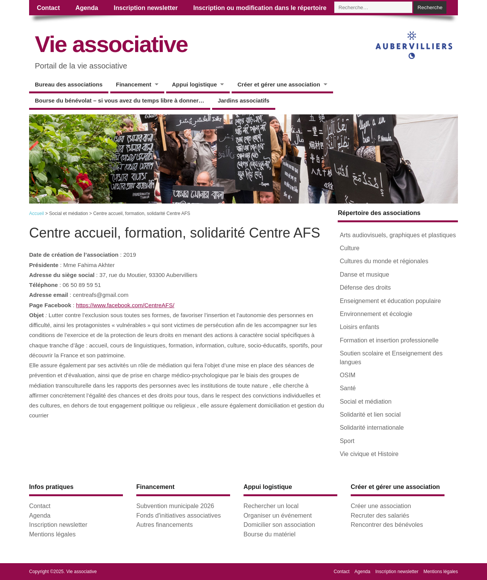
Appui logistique (194, 84)
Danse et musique (364, 274)
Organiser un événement (278, 515)
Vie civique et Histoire (369, 454)
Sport (347, 441)
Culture (350, 248)
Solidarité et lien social (370, 414)
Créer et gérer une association (278, 84)
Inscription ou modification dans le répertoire (260, 7)
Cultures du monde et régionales (384, 261)
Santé (348, 388)
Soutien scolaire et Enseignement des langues (391, 357)
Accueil (36, 213)
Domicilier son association (279, 524)
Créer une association (381, 505)
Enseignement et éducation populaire (390, 301)
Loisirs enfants (359, 327)
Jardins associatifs (244, 100)
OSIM (347, 375)
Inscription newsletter (146, 7)
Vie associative (111, 44)
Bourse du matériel (270, 534)
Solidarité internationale (372, 427)
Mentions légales (52, 534)
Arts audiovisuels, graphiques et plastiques (398, 235)
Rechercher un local (271, 505)
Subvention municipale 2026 (175, 505)
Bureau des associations (69, 84)
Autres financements (164, 524)
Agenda (86, 7)
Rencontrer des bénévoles (387, 524)
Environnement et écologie (376, 314)
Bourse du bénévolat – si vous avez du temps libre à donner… (119, 100)
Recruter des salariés (380, 515)
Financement (134, 84)
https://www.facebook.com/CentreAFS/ (125, 305)
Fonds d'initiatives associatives (178, 515)
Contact (48, 7)
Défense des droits (365, 287)
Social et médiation (365, 401)
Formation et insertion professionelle (389, 340)
